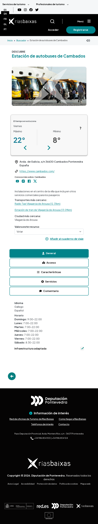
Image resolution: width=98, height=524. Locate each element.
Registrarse (80, 29)
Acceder (53, 29)
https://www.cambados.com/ (37, 171)
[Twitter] (37, 9)
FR (5, 18)
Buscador (21, 40)
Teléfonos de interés (42, 424)
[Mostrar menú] (89, 21)
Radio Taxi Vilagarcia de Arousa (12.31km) (37, 203)
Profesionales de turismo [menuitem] (50, 4)
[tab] (49, 253)
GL (5, 24)
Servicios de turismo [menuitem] (13, 4)
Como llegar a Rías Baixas (72, 419)
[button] (25, 147)
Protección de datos (47, 484)
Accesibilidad (27, 484)
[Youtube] (19, 9)
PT (5, 29)
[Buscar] (56, 21)
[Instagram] (25, 9)
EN (5, 13)
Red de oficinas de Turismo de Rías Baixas (31, 419)
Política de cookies (68, 484)
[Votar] (49, 232)
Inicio (10, 40)
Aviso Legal (13, 484)
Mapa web (85, 484)
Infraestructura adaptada (30, 348)
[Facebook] (31, 9)
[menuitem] (17, 4)
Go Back (11, 376)
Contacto (63, 424)
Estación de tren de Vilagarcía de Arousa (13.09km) (43, 209)
